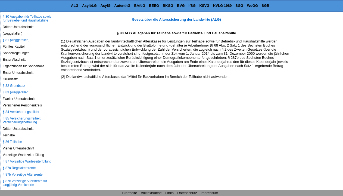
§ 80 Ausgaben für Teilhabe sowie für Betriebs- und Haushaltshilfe (27, 18)
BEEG (154, 6)
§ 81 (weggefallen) (16, 40)
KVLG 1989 (222, 6)
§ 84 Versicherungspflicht (21, 112)
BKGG (168, 6)
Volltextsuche (151, 193)
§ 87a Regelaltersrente (19, 168)
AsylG (105, 6)
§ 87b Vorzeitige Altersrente (23, 174)
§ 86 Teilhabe (12, 142)
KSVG (204, 6)
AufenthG (122, 6)
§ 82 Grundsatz (14, 86)
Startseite (129, 193)
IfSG (192, 6)
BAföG (139, 6)
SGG (239, 6)
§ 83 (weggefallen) (16, 92)
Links (169, 193)
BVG (181, 6)
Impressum (209, 193)
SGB (265, 6)
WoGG (252, 6)
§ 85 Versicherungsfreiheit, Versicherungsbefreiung (22, 120)
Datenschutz (187, 193)
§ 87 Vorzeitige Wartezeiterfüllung (27, 161)
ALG (74, 6)
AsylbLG (89, 6)
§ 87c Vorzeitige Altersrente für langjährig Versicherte (25, 183)
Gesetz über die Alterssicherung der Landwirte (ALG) (176, 19)
